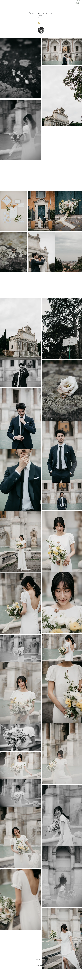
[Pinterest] (45, 959)
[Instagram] (37, 959)
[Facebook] (40, 959)
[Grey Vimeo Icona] (42, 959)
